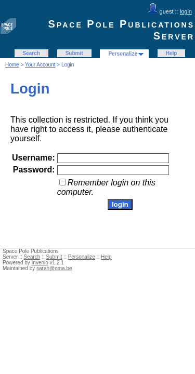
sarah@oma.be (54, 268)
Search (31, 53)
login (186, 11)
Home (12, 65)
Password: (34, 169)
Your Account (40, 65)
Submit (74, 53)
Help (171, 53)
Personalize (122, 54)
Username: (33, 157)
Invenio (40, 262)
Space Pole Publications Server (121, 30)
